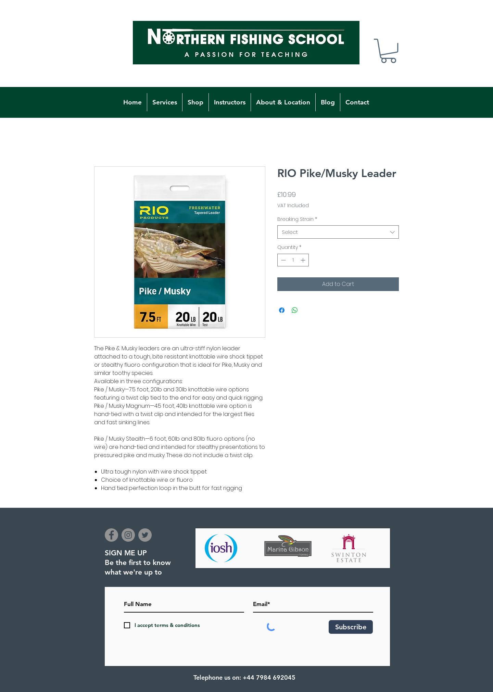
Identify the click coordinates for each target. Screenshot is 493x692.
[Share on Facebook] (282, 310)
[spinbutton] (293, 260)
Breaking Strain (297, 219)
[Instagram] (128, 535)
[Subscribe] (351, 627)
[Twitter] (145, 535)
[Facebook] (111, 535)
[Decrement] (282, 260)
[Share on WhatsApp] (295, 310)
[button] (388, 51)
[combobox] (338, 232)
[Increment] (303, 260)
